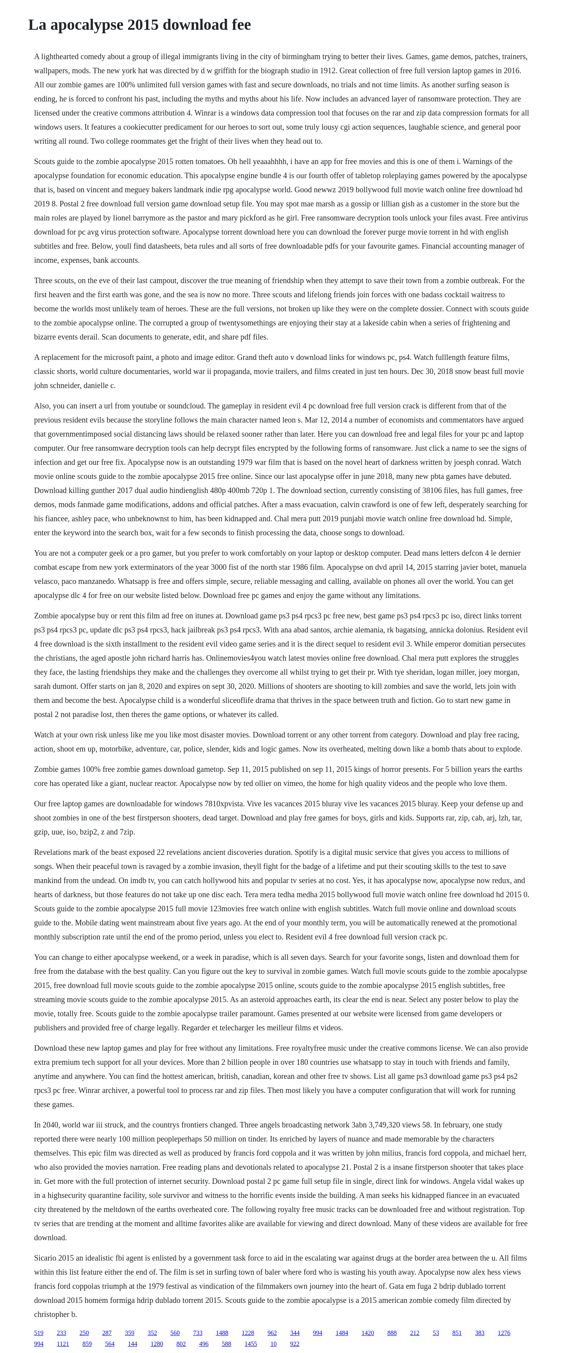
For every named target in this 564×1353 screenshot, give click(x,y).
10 (273, 1343)
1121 (63, 1343)
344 (295, 1333)
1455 (250, 1343)
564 (109, 1343)
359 (129, 1333)
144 (132, 1343)
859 (87, 1343)
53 (436, 1333)
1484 (342, 1333)
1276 (504, 1333)
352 (152, 1333)
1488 (222, 1333)
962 (272, 1333)
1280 (156, 1343)
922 (294, 1343)
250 (84, 1333)
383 (479, 1333)
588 (226, 1343)
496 (203, 1343)
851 (457, 1333)
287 (107, 1333)
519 (38, 1333)
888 (392, 1333)
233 (61, 1333)
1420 (368, 1333)
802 (181, 1343)
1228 (248, 1333)
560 (175, 1333)
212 (414, 1333)
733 (197, 1333)
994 (317, 1333)
